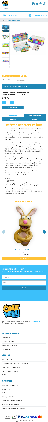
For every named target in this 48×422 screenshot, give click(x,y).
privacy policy (39, 271)
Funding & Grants (8, 397)
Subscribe (24, 288)
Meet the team (7, 360)
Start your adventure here (11, 367)
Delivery (34, 119)
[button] (44, 232)
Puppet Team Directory (10, 371)
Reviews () (13, 119)
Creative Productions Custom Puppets (15, 363)
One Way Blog (6, 389)
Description (13, 116)
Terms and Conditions (9, 345)
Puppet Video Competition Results (13, 408)
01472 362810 (35, 321)
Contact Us (6, 338)
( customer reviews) (21, 81)
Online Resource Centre (10, 393)
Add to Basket (13, 107)
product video (28, 137)
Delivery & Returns (8, 342)
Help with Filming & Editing (10, 405)
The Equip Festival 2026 (10, 385)
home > (4, 20)
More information (35, 116)
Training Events (7, 375)
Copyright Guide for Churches (12, 401)
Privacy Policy (6, 349)
